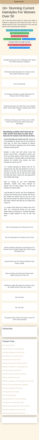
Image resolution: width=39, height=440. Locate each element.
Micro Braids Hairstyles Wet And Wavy (13, 413)
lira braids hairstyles (29, 39)
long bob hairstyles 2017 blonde (19, 47)
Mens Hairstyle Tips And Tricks (11, 359)
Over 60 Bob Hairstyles (9, 395)
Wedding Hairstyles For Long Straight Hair (14, 367)
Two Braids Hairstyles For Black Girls (13, 352)
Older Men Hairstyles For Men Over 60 (13, 409)
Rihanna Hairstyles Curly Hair (11, 377)
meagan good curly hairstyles (19, 33)
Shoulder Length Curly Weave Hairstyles (14, 374)
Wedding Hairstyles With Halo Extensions (14, 363)
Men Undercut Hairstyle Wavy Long (12, 402)
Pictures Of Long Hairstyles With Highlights (15, 384)
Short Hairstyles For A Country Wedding (14, 399)
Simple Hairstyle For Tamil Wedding (13, 349)
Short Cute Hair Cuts (8, 345)
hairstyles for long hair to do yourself (19, 45)
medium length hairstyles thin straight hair (19, 30)
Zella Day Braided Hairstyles (10, 392)
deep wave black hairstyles (19, 36)
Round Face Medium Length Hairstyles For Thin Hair (18, 381)
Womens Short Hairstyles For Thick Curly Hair (16, 406)
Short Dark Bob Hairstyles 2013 (11, 370)
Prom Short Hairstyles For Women (12, 388)
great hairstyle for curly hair (12, 39)
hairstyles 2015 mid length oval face (19, 42)
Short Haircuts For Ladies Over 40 (12, 356)
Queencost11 (19, 2)
